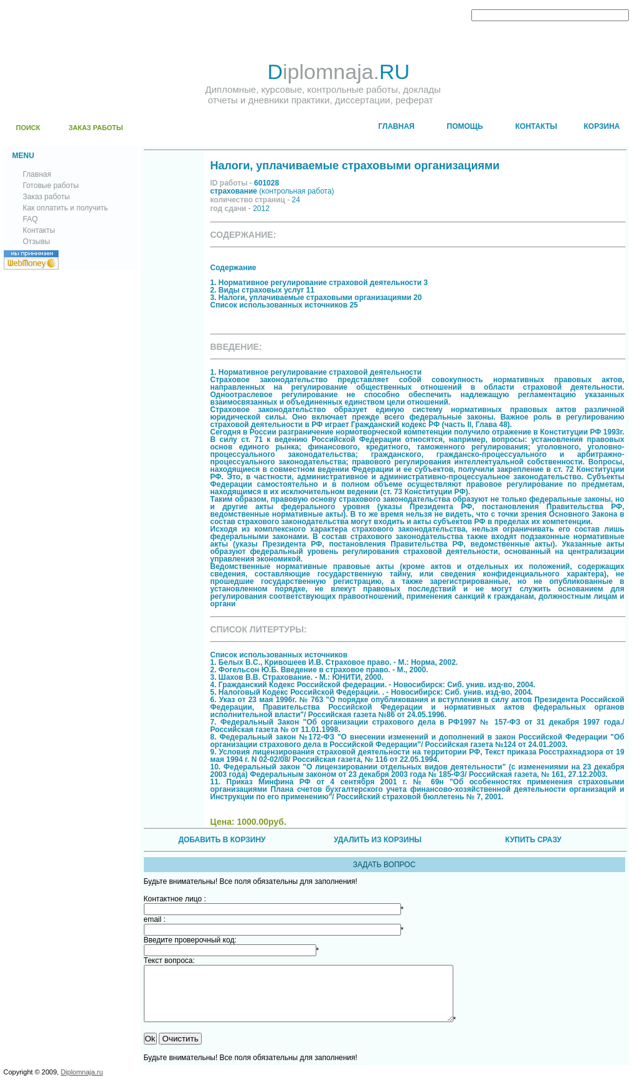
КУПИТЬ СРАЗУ (533, 839)
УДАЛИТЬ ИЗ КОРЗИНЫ (378, 839)
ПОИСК (28, 127)
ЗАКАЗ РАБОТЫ (95, 127)
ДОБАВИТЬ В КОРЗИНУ (221, 839)
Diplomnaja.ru (81, 1083)
